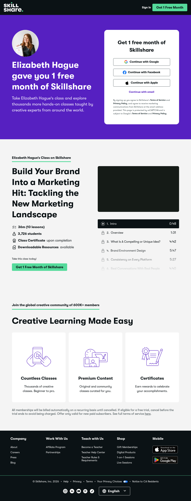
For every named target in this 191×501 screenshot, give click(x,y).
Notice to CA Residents (145, 481)
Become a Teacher (92, 447)
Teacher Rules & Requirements (90, 459)
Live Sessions (124, 462)
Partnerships (53, 452)
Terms (89, 481)
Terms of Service (158, 100)
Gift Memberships (127, 447)
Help (65, 481)
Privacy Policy (120, 103)
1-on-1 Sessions (125, 457)
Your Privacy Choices (112, 481)
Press (13, 457)
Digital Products (126, 452)
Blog (12, 462)
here (148, 414)
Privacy (77, 481)
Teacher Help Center (93, 452)
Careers (15, 452)
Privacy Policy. (159, 113)
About (13, 447)
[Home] (13, 7)
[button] (169, 7)
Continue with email (141, 91)
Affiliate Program (55, 447)
